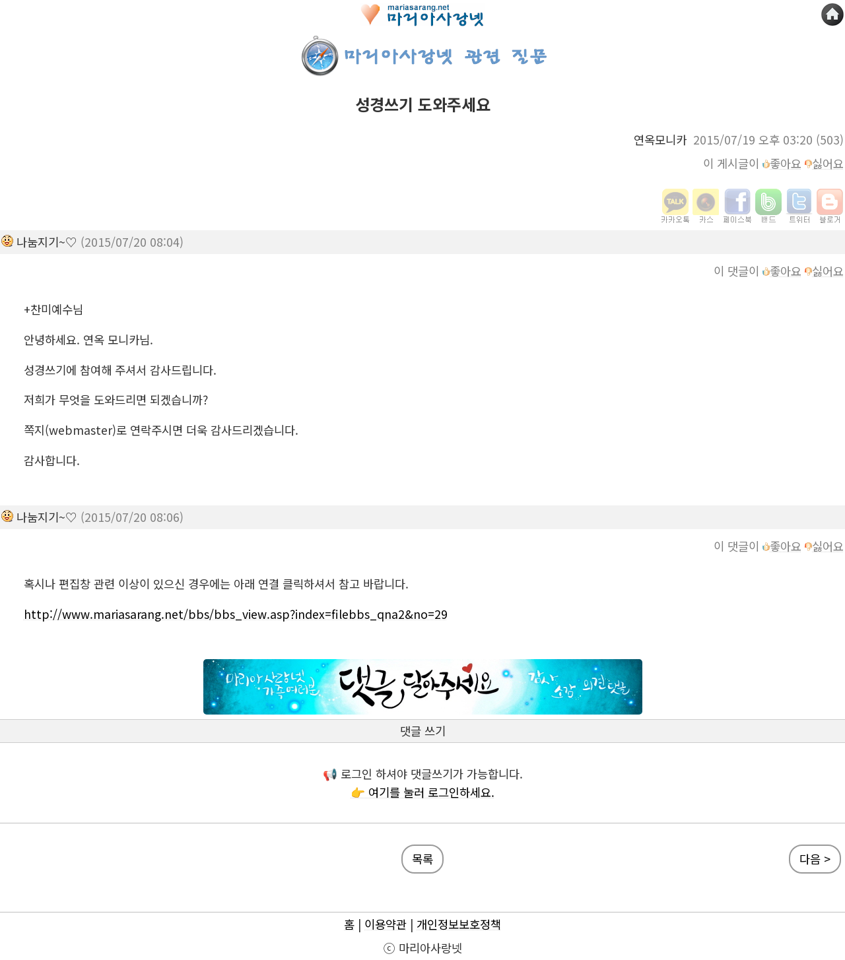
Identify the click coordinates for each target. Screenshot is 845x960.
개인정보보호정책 (459, 924)
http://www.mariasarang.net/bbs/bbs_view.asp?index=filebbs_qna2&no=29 (236, 614)
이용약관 (385, 924)
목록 (422, 858)
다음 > (814, 858)
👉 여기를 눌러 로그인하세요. (422, 792)
